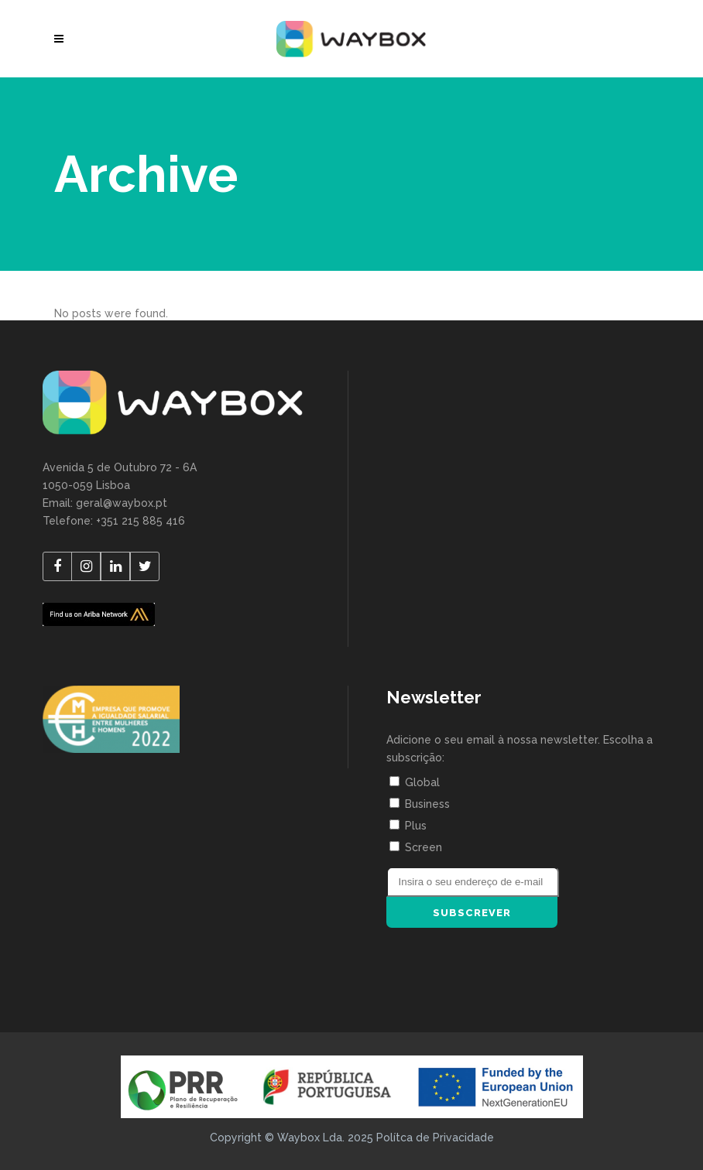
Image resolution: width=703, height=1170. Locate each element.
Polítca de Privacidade (435, 1137)
